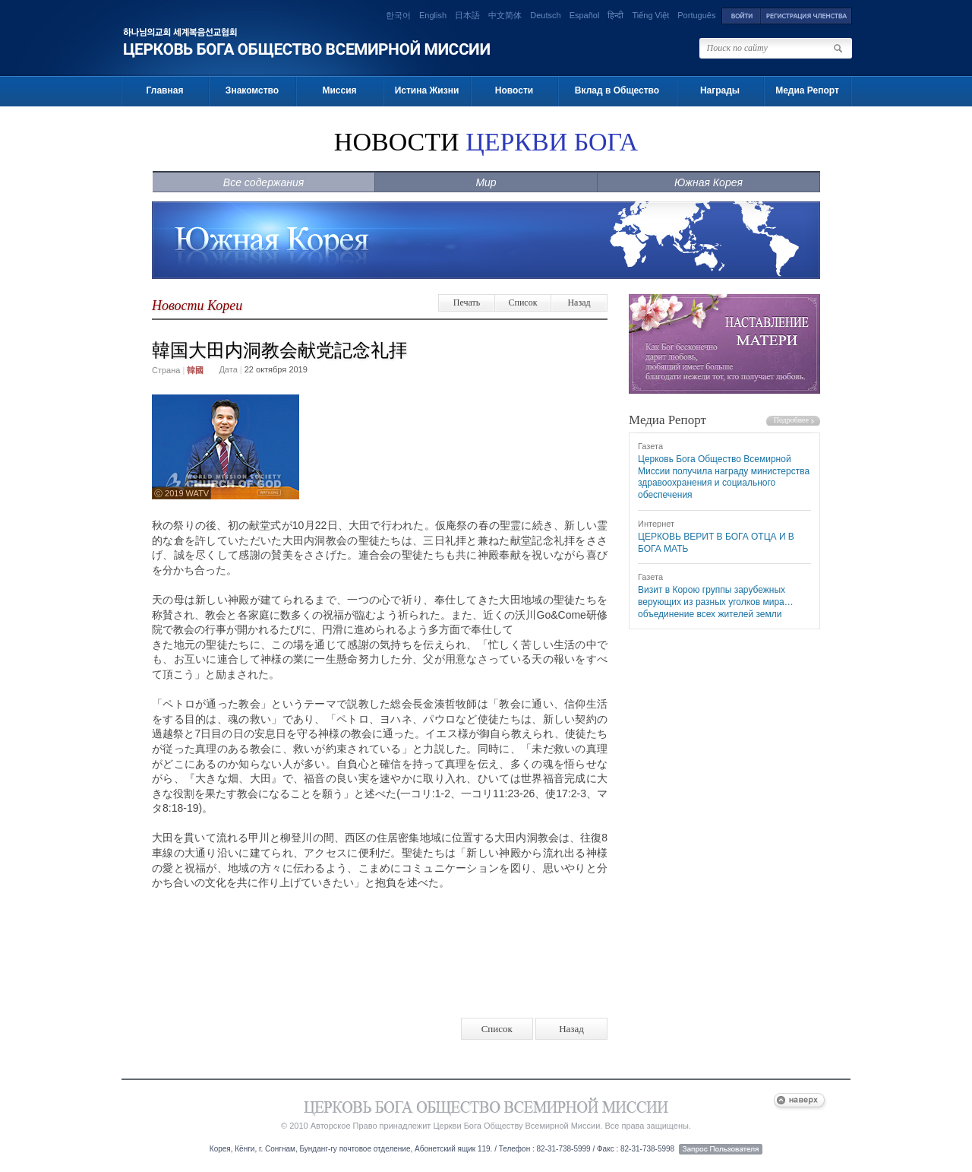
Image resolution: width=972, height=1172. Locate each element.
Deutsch (545, 15)
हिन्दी (615, 15)
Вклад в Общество (617, 90)
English (433, 15)
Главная (165, 90)
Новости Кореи (197, 305)
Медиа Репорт (807, 90)
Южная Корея (708, 182)
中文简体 (505, 15)
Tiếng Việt (651, 15)
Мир (485, 182)
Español (585, 15)
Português (696, 15)
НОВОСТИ (486, 142)
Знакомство (252, 90)
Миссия (339, 90)
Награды (720, 90)
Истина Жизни (427, 90)
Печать (466, 302)
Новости (514, 90)
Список (522, 302)
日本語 (467, 15)
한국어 (398, 15)
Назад (578, 302)
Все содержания (263, 182)
